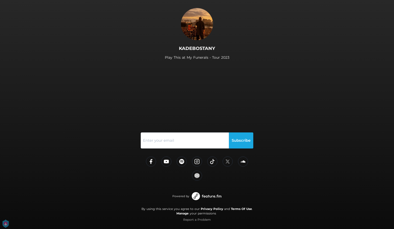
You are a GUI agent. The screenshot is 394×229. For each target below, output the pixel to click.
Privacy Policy (212, 209)
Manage (182, 213)
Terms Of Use (241, 209)
